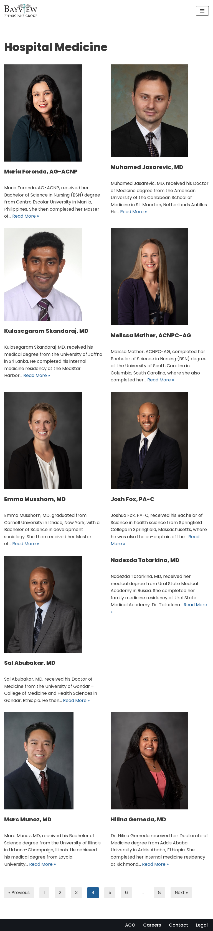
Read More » (25, 216)
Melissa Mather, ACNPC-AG (151, 335)
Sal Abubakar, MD (29, 663)
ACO (130, 925)
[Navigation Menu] (202, 11)
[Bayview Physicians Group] (22, 11)
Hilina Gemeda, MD (138, 819)
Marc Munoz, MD (28, 819)
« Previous (19, 892)
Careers (152, 925)
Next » (181, 892)
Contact (178, 925)
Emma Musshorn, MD (35, 499)
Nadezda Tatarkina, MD (145, 560)
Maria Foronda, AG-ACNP (41, 171)
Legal (202, 925)
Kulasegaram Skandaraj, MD (46, 331)
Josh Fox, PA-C (132, 499)
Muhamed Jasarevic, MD (147, 167)
